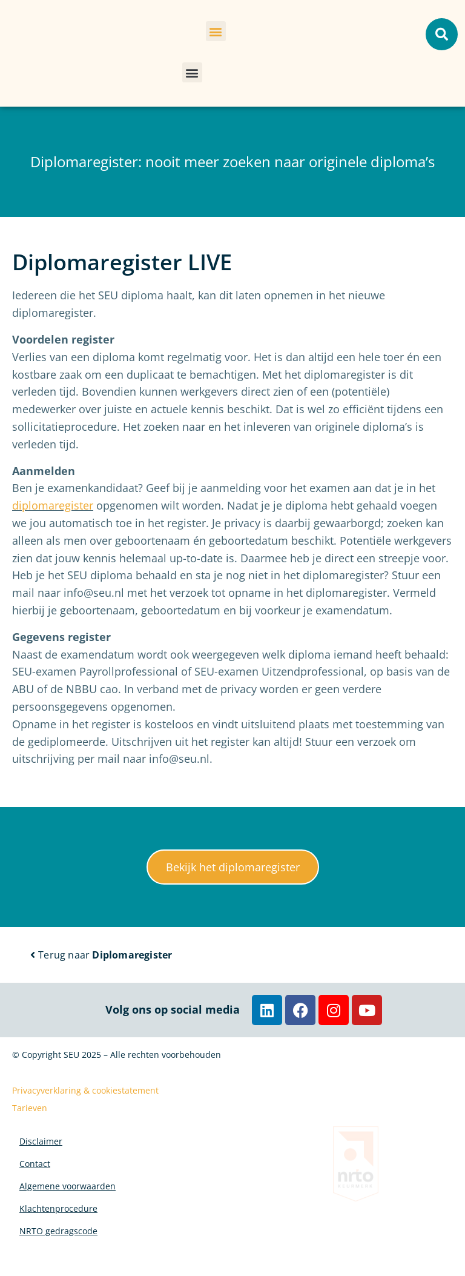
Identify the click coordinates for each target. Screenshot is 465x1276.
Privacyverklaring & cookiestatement (85, 1090)
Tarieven (29, 1108)
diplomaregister (52, 505)
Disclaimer (40, 1144)
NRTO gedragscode (58, 1255)
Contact (34, 1172)
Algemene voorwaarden (67, 1200)
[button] (216, 31)
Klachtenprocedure (58, 1228)
